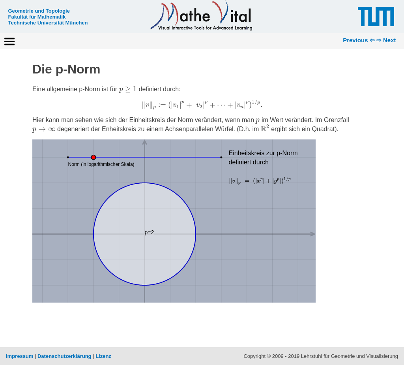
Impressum (19, 356)
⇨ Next (386, 40)
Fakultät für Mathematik (36, 17)
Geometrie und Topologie (38, 11)
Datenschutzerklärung (64, 356)
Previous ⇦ (359, 40)
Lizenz (103, 356)
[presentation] (128, 89)
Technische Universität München (48, 23)
